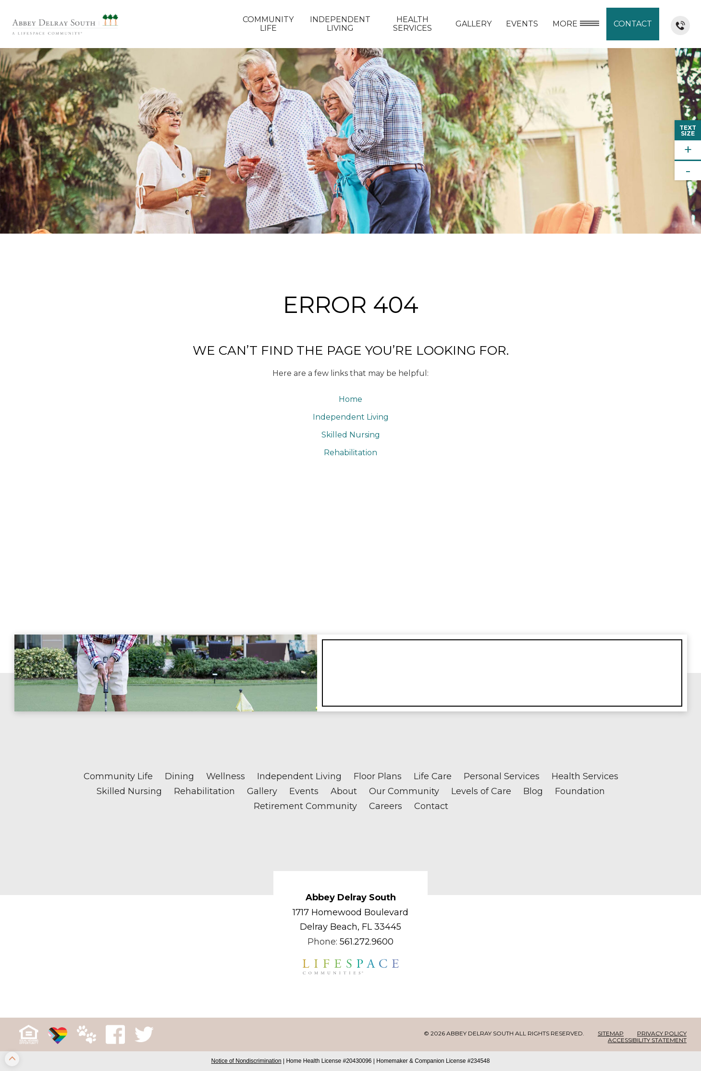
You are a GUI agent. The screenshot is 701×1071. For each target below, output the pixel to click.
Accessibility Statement (647, 1040)
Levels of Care (481, 791)
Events (522, 23)
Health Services (412, 24)
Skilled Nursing (350, 434)
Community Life (268, 24)
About (344, 791)
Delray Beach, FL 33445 (350, 927)
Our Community (404, 791)
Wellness (225, 776)
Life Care (433, 776)
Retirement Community (305, 806)
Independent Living (340, 24)
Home (350, 399)
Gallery (473, 23)
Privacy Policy (662, 1033)
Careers (385, 806)
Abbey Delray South (351, 897)
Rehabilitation (350, 452)
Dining (179, 776)
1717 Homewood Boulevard (350, 912)
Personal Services (502, 776)
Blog (533, 791)
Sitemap (611, 1033)
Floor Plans (378, 776)
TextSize (687, 130)
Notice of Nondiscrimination (246, 1061)
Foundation (580, 791)
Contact (633, 23)
